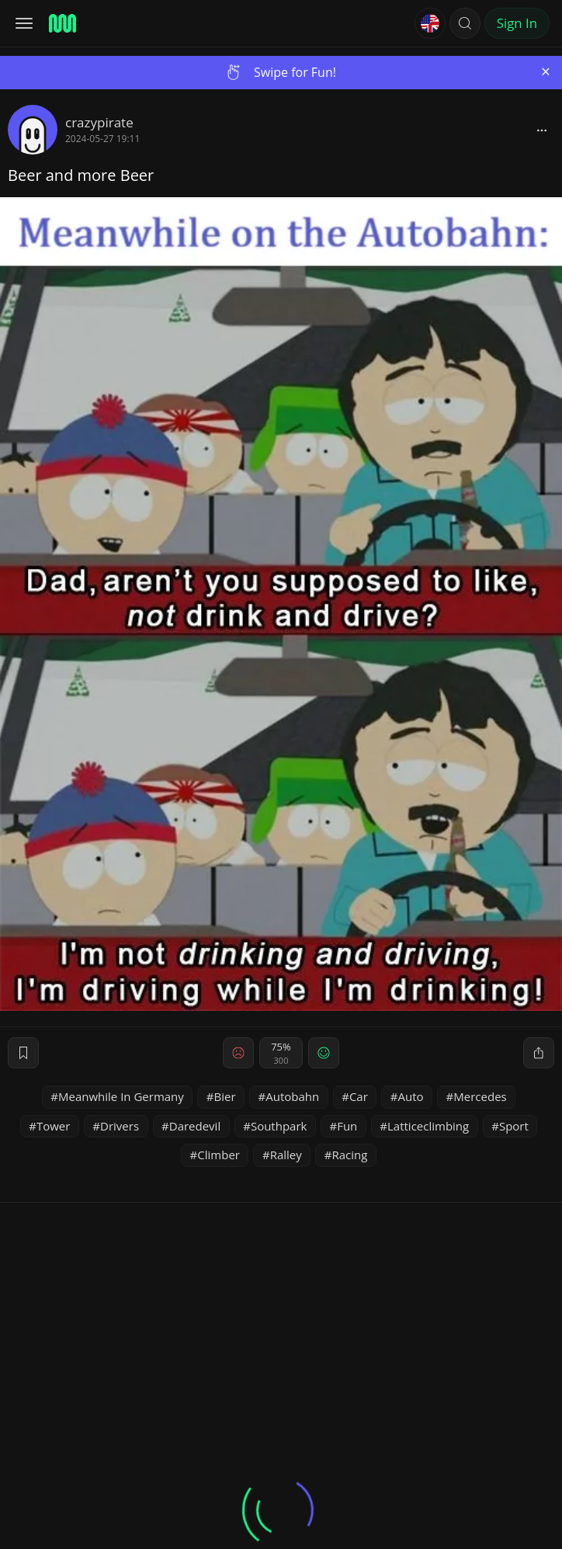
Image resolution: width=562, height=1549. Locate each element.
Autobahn (292, 1096)
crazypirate (99, 122)
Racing (349, 1154)
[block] (541, 129)
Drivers (119, 1126)
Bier (225, 1096)
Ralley (286, 1154)
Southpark (279, 1126)
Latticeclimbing (428, 1126)
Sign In (517, 23)
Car (358, 1096)
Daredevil (194, 1126)
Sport (514, 1126)
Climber (218, 1154)
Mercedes (479, 1096)
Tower (53, 1126)
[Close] (545, 72)
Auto (411, 1096)
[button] (464, 23)
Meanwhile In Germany (121, 1096)
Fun (347, 1126)
